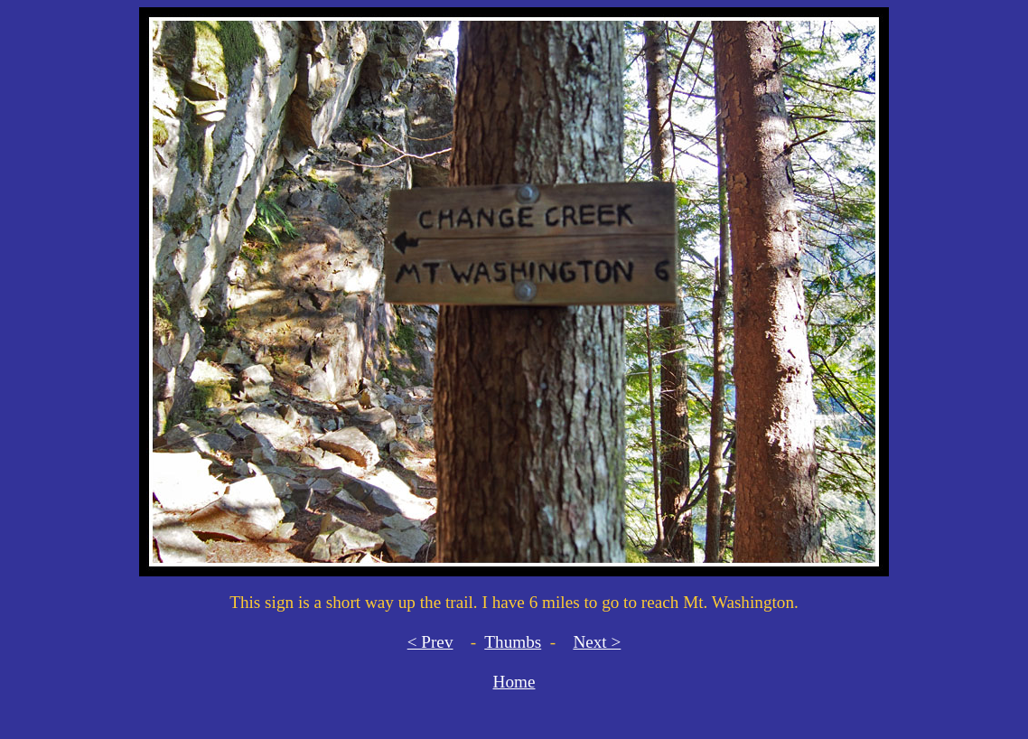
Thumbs (512, 641)
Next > (597, 641)
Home (514, 681)
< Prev (430, 641)
